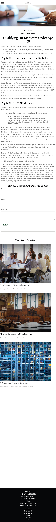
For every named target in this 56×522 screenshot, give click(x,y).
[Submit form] (5, 225)
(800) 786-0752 (30, 494)
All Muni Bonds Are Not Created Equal (16, 334)
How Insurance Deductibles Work (14, 285)
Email (3, 199)
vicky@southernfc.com (28, 505)
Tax (28, 520)
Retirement (28, 511)
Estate (28, 515)
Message (4, 209)
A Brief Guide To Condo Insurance (14, 383)
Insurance (28, 517)
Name (3, 189)
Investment (28, 513)
